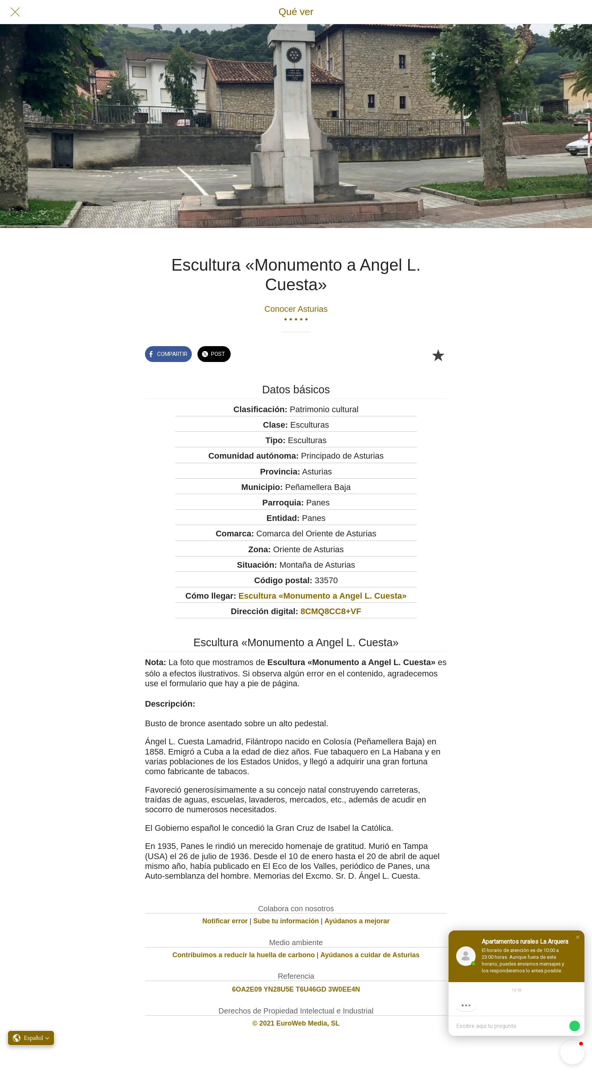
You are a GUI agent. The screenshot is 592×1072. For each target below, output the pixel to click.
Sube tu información (286, 921)
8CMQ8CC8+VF (331, 611)
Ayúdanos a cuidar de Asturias (370, 955)
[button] (577, 937)
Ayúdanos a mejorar (357, 921)
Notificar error (225, 921)
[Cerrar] (15, 12)
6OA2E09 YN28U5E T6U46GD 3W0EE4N (296, 989)
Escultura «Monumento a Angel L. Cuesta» (323, 596)
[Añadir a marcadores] (438, 355)
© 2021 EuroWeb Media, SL (296, 1023)
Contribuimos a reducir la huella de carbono (244, 955)
